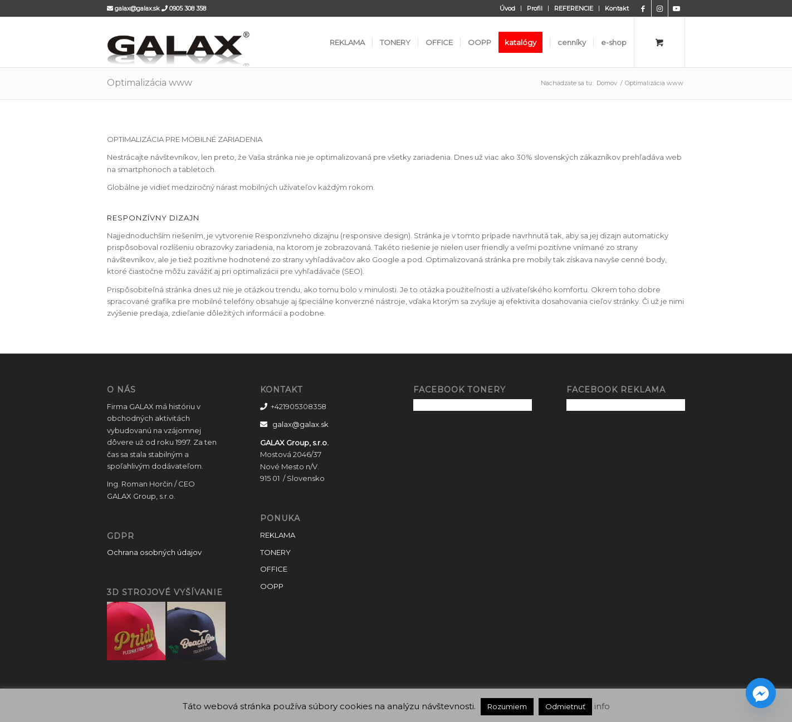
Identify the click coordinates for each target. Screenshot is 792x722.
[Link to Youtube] (676, 8)
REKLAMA (277, 535)
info (602, 706)
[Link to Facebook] (643, 8)
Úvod (507, 8)
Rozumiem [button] (507, 706)
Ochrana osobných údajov (154, 552)
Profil (534, 8)
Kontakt (617, 8)
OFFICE (273, 568)
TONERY (275, 552)
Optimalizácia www (149, 82)
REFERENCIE (573, 8)
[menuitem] (507, 8)
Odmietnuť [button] (565, 706)
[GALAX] (204, 42)
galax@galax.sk (137, 8)
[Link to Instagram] (660, 8)
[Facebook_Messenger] (761, 693)
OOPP (271, 586)
